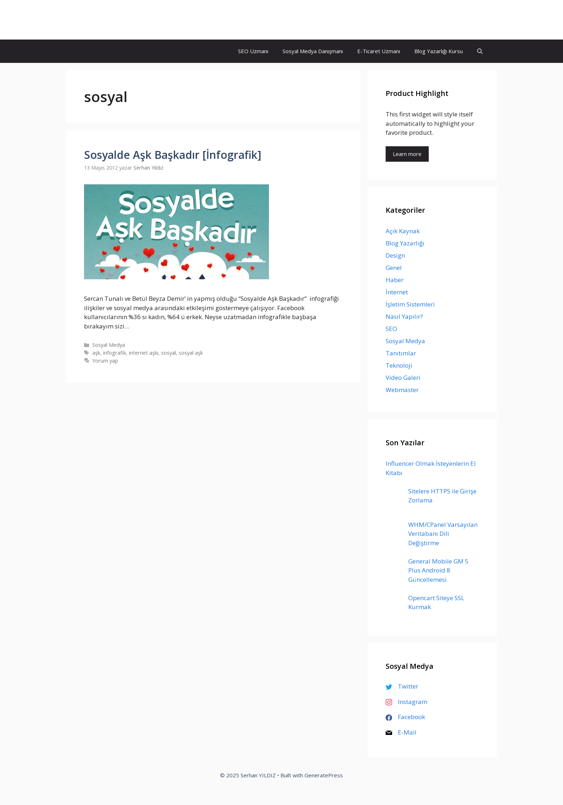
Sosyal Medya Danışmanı (313, 51)
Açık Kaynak (403, 231)
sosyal (168, 352)
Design (395, 255)
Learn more (407, 153)
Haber (395, 280)
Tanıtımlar (401, 353)
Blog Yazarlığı (405, 243)
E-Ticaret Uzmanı (378, 51)
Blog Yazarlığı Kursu (438, 51)
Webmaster (402, 390)
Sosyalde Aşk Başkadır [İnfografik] (172, 154)
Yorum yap (105, 360)
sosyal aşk (191, 352)
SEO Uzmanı (253, 51)
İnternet (397, 292)
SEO (391, 329)
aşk (96, 352)
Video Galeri (403, 377)
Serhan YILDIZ (111, 20)
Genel (394, 267)
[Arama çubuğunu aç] (480, 51)
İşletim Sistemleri (410, 304)
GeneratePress (323, 775)
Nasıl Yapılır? (404, 316)
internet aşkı (143, 352)
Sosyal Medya (108, 344)
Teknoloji (399, 365)
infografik (114, 352)
